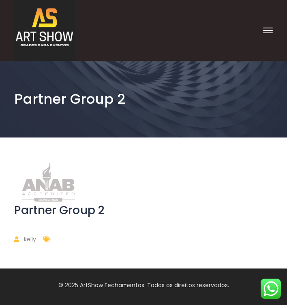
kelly (30, 239)
